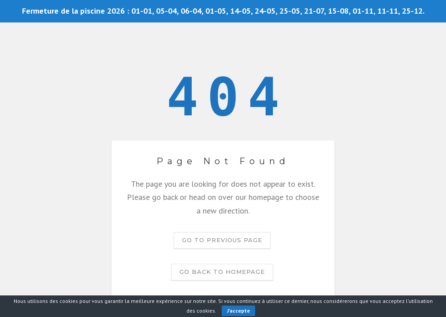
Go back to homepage (222, 271)
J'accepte (238, 310)
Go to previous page (222, 239)
